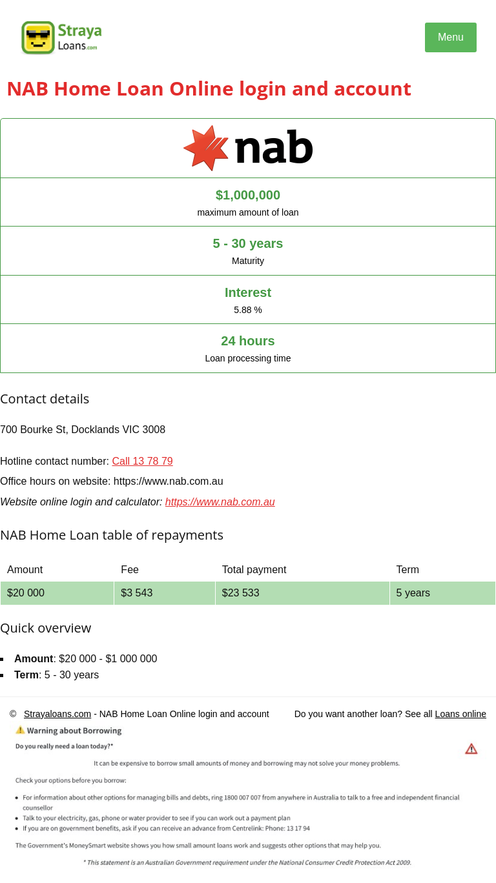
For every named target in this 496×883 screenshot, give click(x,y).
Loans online (460, 714)
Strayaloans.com (57, 714)
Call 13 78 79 (142, 461)
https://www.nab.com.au (220, 501)
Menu (451, 37)
